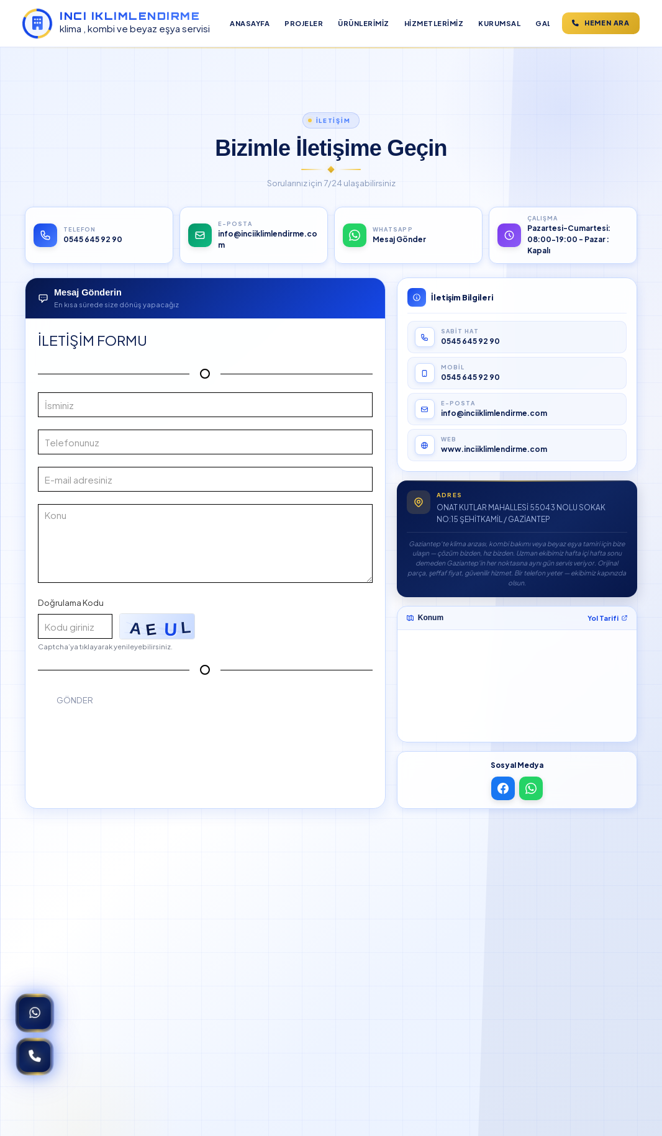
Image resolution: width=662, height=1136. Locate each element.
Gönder (75, 700)
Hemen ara (601, 23)
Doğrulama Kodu (71, 602)
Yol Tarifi (607, 618)
